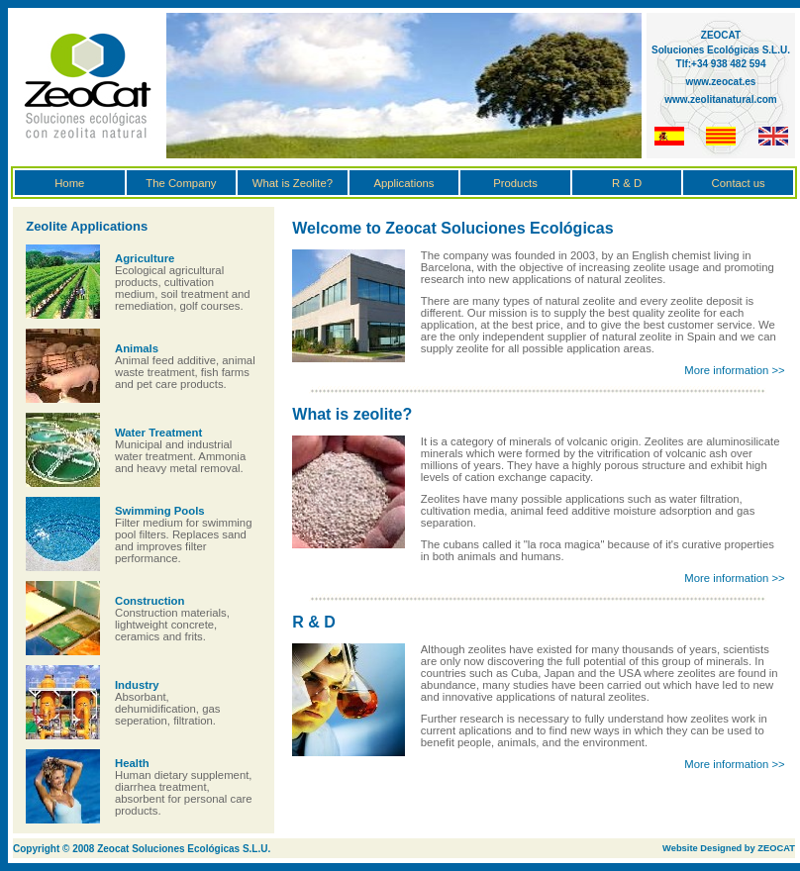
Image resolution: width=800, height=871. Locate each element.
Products (515, 183)
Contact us (738, 183)
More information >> (734, 370)
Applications (403, 183)
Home (69, 183)
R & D (627, 183)
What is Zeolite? (292, 183)
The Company (181, 183)
